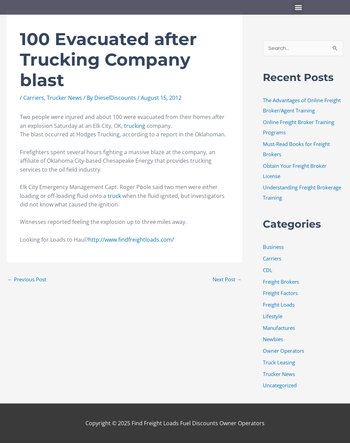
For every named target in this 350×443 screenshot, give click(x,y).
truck (115, 196)
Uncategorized (280, 385)
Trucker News (64, 98)
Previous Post (27, 279)
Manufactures (279, 327)
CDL (267, 270)
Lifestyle (272, 316)
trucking (135, 126)
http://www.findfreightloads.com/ (131, 239)
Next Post (227, 279)
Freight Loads (279, 304)
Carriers (33, 98)
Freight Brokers (281, 281)
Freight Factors (280, 293)
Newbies (273, 339)
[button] (298, 7)
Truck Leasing (279, 362)
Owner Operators (283, 350)
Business (273, 246)
